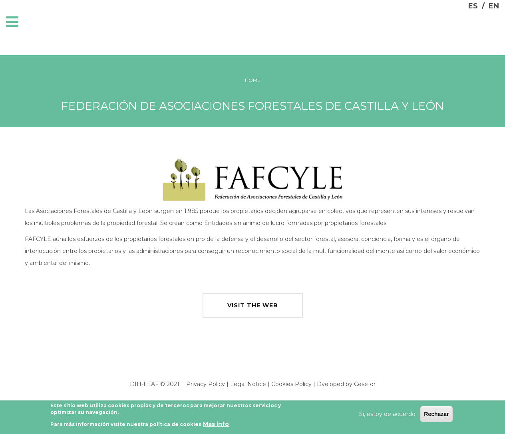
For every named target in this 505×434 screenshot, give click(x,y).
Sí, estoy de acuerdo (387, 414)
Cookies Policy (291, 384)
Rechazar (436, 415)
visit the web (252, 305)
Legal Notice (248, 384)
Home (252, 80)
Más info (216, 424)
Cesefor (365, 384)
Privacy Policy (205, 384)
